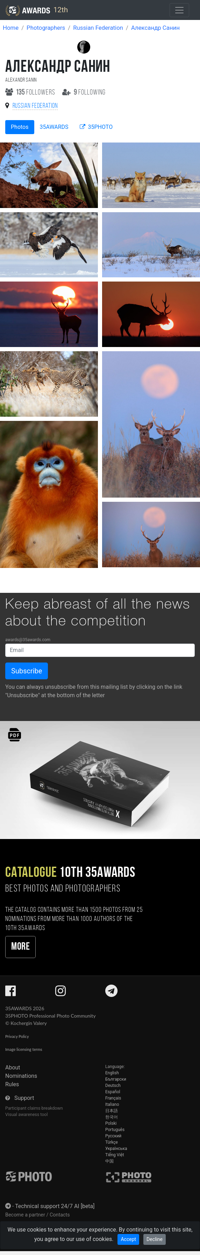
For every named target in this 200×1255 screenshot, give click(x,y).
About (12, 1067)
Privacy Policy (17, 1036)
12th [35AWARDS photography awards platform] (37, 10)
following (84, 92)
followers (31, 92)
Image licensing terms (23, 1049)
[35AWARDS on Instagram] (60, 993)
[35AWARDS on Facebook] (10, 993)
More (20, 947)
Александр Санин (155, 27)
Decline (155, 1239)
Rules (12, 1084)
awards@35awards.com (27, 639)
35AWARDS (54, 127)
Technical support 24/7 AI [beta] (55, 1206)
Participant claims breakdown (34, 1108)
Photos (20, 127)
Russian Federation (98, 27)
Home (11, 27)
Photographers (46, 27)
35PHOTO (96, 127)
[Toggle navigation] (179, 10)
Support (24, 1098)
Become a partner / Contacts (37, 1215)
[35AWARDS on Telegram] (111, 993)
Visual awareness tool (26, 1114)
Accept (128, 1239)
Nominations (21, 1076)
